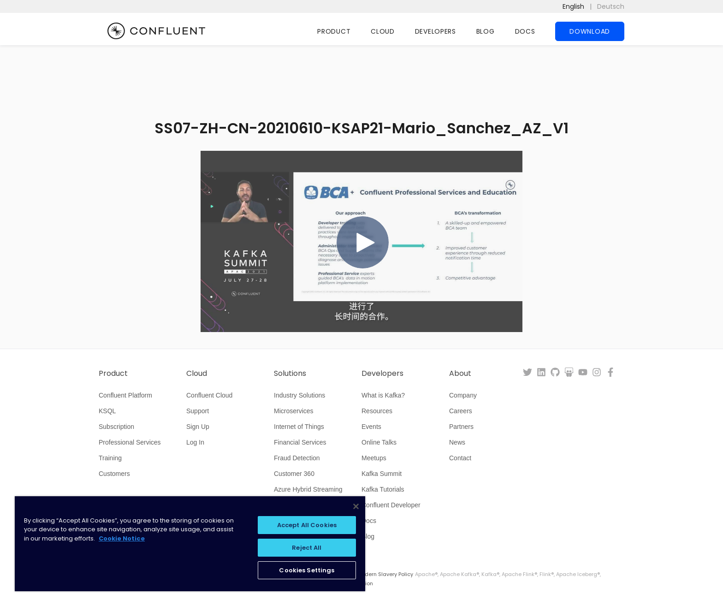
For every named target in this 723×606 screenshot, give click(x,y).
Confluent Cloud (209, 395)
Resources (377, 411)
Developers (435, 31)
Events (371, 426)
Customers (114, 473)
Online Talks (379, 442)
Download (589, 31)
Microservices (294, 411)
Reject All (306, 547)
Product (333, 31)
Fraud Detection (297, 458)
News (457, 442)
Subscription (116, 426)
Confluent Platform (125, 395)
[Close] (356, 506)
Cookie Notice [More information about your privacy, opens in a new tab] (122, 538)
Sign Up (197, 426)
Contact (460, 458)
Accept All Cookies (307, 525)
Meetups (374, 458)
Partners (461, 426)
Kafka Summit (382, 473)
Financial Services (300, 442)
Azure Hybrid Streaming (308, 489)
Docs (525, 31)
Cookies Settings (306, 570)
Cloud (383, 31)
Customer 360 (294, 473)
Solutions (290, 373)
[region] (190, 543)
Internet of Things (299, 426)
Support (197, 411)
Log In (195, 442)
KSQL (107, 411)
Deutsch (610, 6)
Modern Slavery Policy (385, 574)
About (460, 373)
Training (110, 458)
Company (463, 395)
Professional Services (130, 442)
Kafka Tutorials (383, 489)
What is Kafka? (383, 395)
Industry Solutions (299, 395)
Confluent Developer (391, 505)
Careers (460, 411)
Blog (485, 31)
